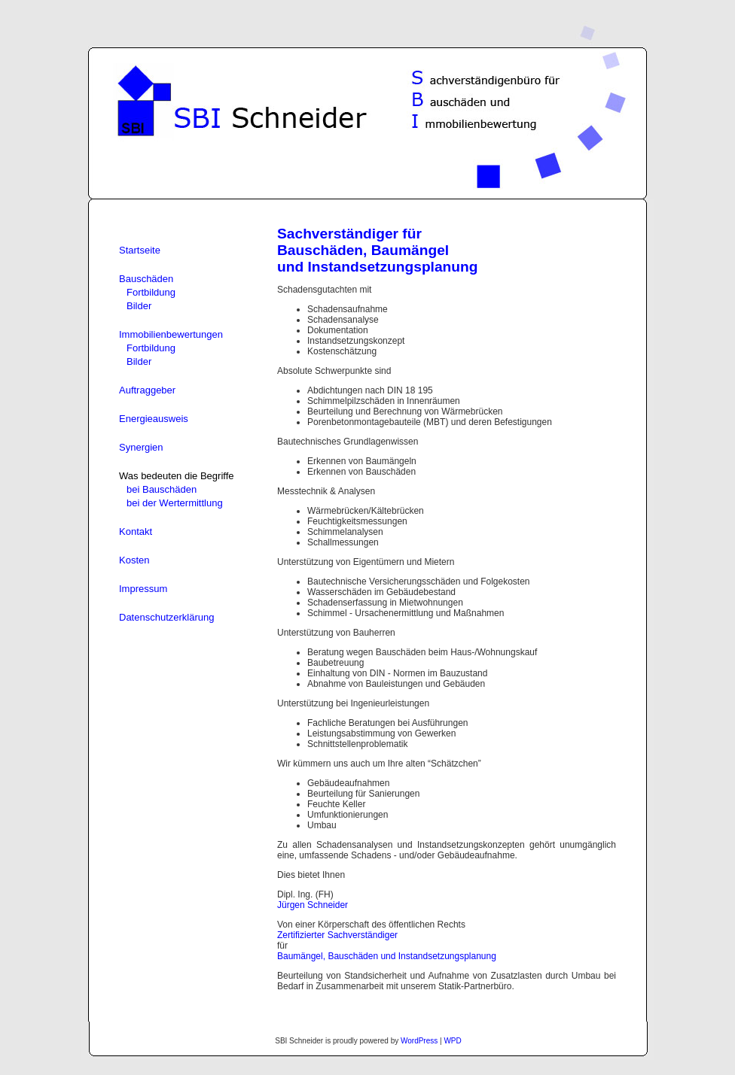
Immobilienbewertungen (171, 334)
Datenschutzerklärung (166, 617)
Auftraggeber (147, 390)
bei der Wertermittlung (175, 503)
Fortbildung (151, 292)
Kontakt (135, 531)
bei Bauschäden (162, 489)
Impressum (143, 588)
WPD (452, 1041)
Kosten (134, 560)
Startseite (139, 250)
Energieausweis (153, 418)
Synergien (141, 447)
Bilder (139, 305)
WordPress (419, 1041)
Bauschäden (146, 278)
